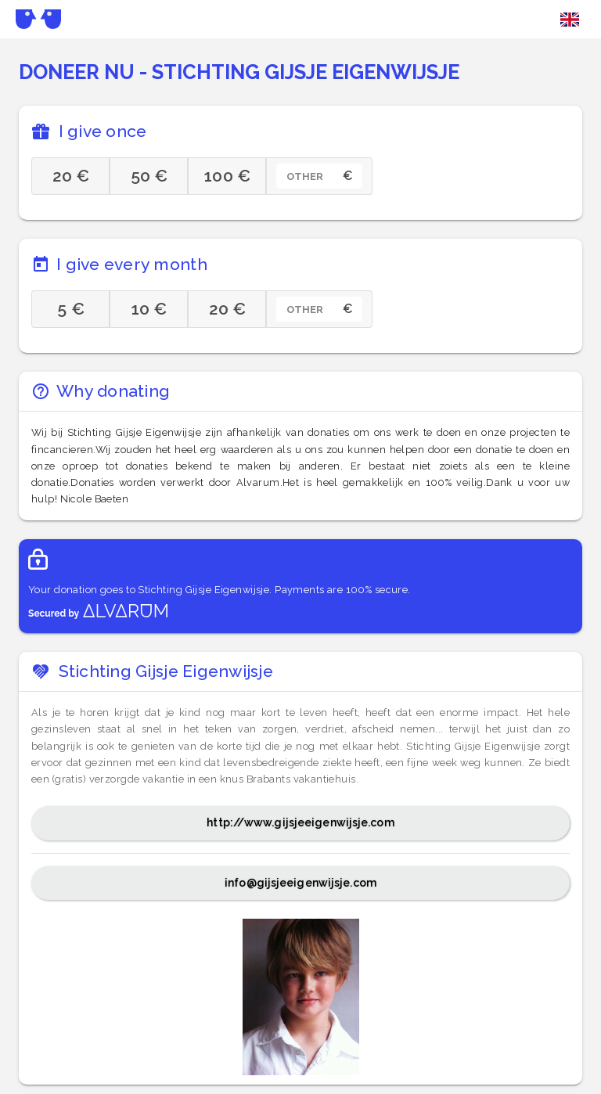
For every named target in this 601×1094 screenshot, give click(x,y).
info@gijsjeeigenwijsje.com (300, 882)
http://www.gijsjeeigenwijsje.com (300, 822)
